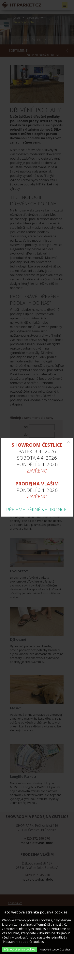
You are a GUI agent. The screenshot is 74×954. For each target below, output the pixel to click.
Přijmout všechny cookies (19, 949)
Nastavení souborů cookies (55, 949)
